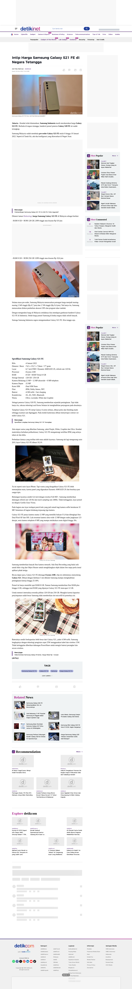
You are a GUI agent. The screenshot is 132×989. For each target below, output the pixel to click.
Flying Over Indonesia (74, 973)
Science (70, 34)
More (79, 752)
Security (82, 39)
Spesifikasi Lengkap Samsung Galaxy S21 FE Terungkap (33, 422)
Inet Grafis (100, 39)
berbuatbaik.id (72, 949)
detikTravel (56, 949)
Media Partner (91, 959)
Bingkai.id (71, 967)
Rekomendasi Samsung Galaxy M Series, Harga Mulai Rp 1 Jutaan (37, 655)
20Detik (55, 962)
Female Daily (109, 962)
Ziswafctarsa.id (72, 970)
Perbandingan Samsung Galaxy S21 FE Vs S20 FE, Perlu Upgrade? (37, 212)
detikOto (43, 967)
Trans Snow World (73, 962)
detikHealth (56, 954)
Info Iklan (89, 962)
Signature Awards (73, 959)
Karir (88, 954)
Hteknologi (27, 216)
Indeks (117, 34)
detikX (55, 959)
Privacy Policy (91, 965)
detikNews (44, 949)
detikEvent (71, 957)
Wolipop (55, 957)
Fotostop (91, 39)
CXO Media (109, 965)
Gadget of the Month (49, 39)
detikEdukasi (44, 951)
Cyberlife (24, 34)
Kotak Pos (90, 957)
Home (16, 34)
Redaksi (89, 949)
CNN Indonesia (110, 949)
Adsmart (70, 954)
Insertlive (108, 957)
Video (110, 34)
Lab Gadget (63, 39)
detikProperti (44, 970)
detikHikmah (57, 967)
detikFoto (56, 965)
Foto (104, 34)
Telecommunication (82, 34)
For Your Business (73, 975)
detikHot (43, 959)
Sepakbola (44, 965)
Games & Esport (44, 33)
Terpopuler (34, 39)
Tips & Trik (96, 34)
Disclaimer (90, 967)
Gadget (32, 34)
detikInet (43, 957)
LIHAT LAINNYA (47, 676)
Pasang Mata (72, 951)
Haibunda (108, 954)
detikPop (56, 970)
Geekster (74, 39)
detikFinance (44, 954)
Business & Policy (58, 34)
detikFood (56, 951)
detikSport (44, 962)
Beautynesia (109, 959)
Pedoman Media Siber (93, 951)
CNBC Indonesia (110, 951)
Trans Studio (72, 965)
